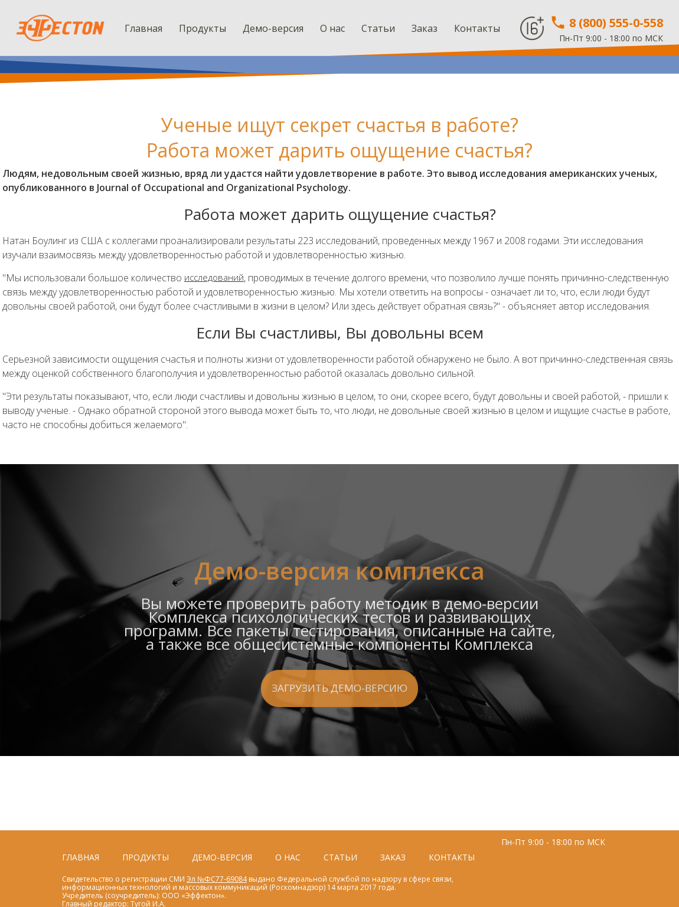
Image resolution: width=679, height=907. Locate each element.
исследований (215, 277)
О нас (332, 28)
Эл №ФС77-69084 (217, 879)
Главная (143, 28)
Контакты (477, 28)
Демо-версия (273, 28)
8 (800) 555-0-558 (606, 23)
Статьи (378, 28)
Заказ (425, 28)
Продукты (202, 28)
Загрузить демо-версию (339, 751)
